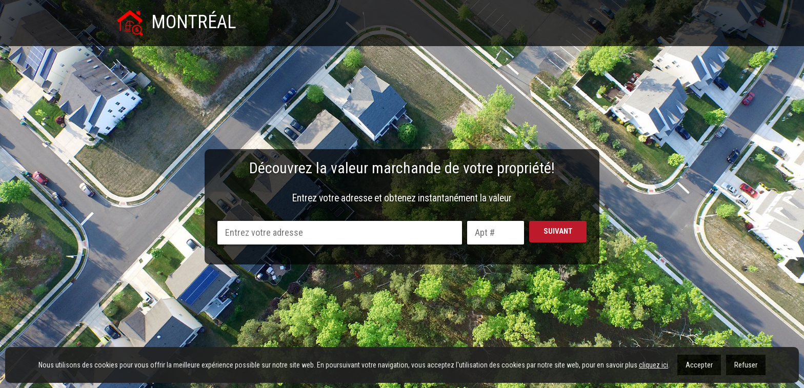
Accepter (699, 365)
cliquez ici (653, 365)
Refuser (745, 365)
